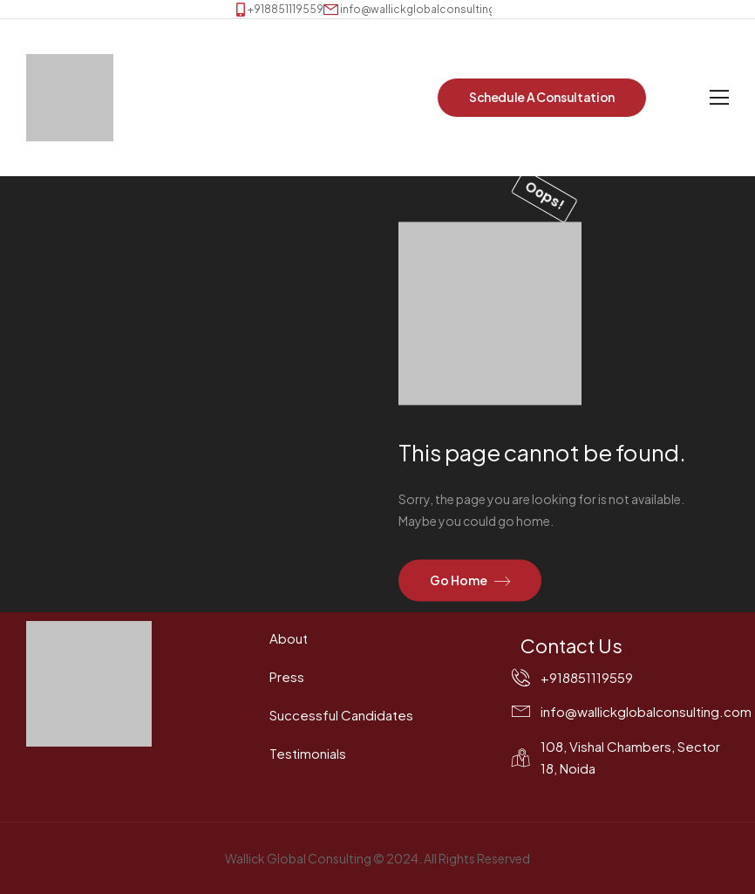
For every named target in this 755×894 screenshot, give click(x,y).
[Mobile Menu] (719, 97)
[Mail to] (422, 9)
